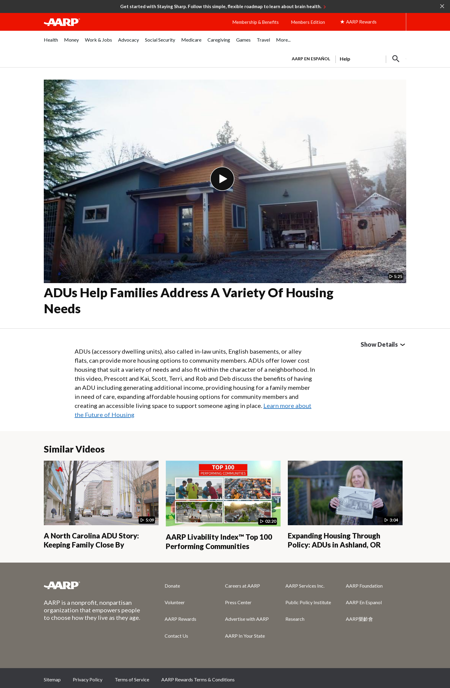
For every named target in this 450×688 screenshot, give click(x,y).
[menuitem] (51, 43)
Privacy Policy (87, 679)
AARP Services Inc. (304, 586)
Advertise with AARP (247, 619)
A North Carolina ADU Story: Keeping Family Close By (91, 540)
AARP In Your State (245, 636)
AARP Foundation (364, 586)
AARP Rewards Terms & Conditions (198, 679)
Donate (172, 586)
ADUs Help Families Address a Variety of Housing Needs (188, 300)
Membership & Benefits (255, 22)
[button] (396, 58)
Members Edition (308, 22)
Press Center (238, 602)
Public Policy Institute (308, 602)
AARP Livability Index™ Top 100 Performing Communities (219, 541)
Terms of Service (132, 679)
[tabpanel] (346, 58)
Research (294, 619)
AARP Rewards (180, 619)
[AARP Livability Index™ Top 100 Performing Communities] (223, 506)
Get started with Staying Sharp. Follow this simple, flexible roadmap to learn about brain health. (220, 6)
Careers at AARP (242, 586)
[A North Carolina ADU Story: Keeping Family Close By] (101, 505)
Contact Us (176, 636)
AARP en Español (311, 58)
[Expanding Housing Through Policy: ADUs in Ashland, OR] (345, 505)
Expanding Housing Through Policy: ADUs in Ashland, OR (334, 540)
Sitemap (52, 679)
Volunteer (175, 602)
